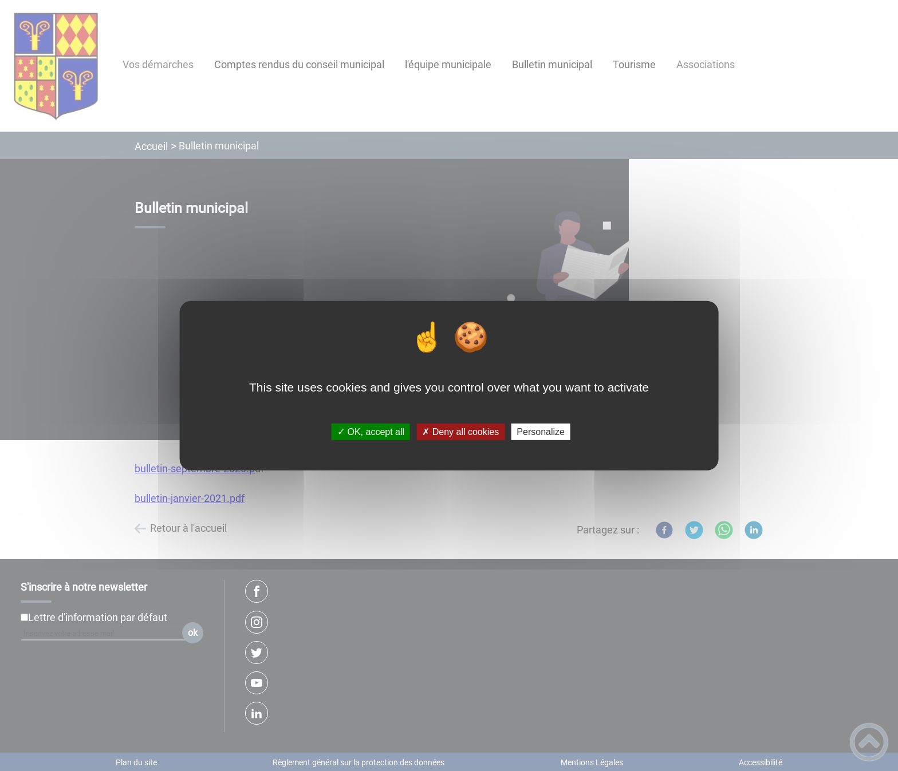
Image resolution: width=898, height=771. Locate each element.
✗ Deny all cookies (460, 432)
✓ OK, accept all (370, 432)
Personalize (541, 432)
